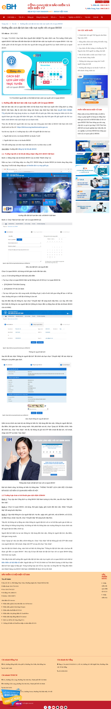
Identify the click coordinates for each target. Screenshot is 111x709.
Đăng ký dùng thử (42, 17)
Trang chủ (5, 24)
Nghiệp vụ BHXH (75, 17)
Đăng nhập (99, 2)
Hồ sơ (54, 17)
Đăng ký (106, 2)
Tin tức (62, 17)
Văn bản (87, 17)
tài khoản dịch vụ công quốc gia (37, 165)
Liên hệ (95, 17)
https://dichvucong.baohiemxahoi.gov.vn (32, 127)
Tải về (22, 17)
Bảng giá (30, 17)
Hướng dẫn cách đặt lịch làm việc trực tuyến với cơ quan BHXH (41, 24)
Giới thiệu (12, 17)
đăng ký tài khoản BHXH (27, 149)
